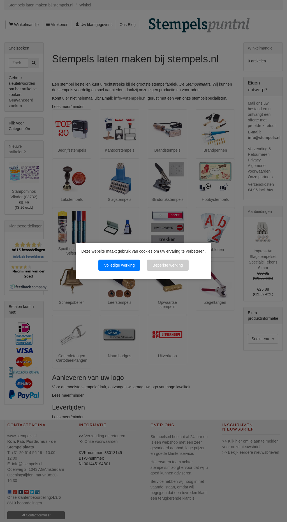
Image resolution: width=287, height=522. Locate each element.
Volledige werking (119, 265)
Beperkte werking (167, 265)
